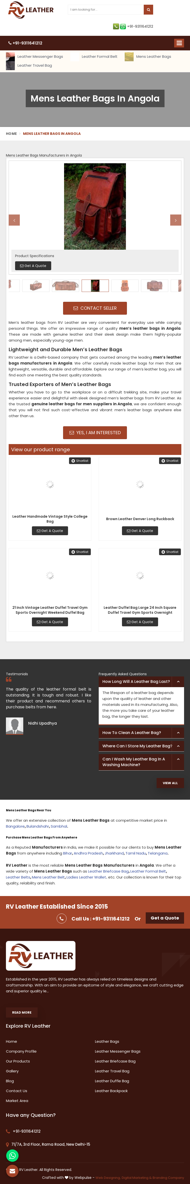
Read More (21, 1012)
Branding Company (168, 1177)
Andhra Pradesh (88, 853)
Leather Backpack (111, 1090)
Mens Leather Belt (48, 877)
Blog (10, 1080)
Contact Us (16, 1090)
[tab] (141, 681)
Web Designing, (108, 1177)
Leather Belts (18, 877)
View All (170, 783)
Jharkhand (114, 853)
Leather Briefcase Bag (108, 871)
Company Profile (21, 1051)
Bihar (67, 853)
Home (11, 133)
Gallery (12, 1071)
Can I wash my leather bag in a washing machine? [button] (133, 762)
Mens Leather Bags (148, 56)
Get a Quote (165, 918)
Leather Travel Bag (29, 65)
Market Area (17, 1100)
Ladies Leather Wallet (86, 877)
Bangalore (15, 826)
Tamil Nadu (135, 853)
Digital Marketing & (137, 1177)
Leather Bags (107, 1041)
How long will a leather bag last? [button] (136, 681)
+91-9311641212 (133, 26)
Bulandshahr (37, 826)
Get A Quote (50, 530)
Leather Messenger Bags (34, 56)
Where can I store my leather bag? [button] (137, 746)
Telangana (157, 853)
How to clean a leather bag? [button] (131, 732)
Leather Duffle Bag (112, 1080)
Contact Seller (95, 308)
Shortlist (79, 461)
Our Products (18, 1061)
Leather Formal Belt (94, 56)
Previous (14, 220)
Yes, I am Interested (95, 432)
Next (175, 220)
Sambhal (59, 826)
